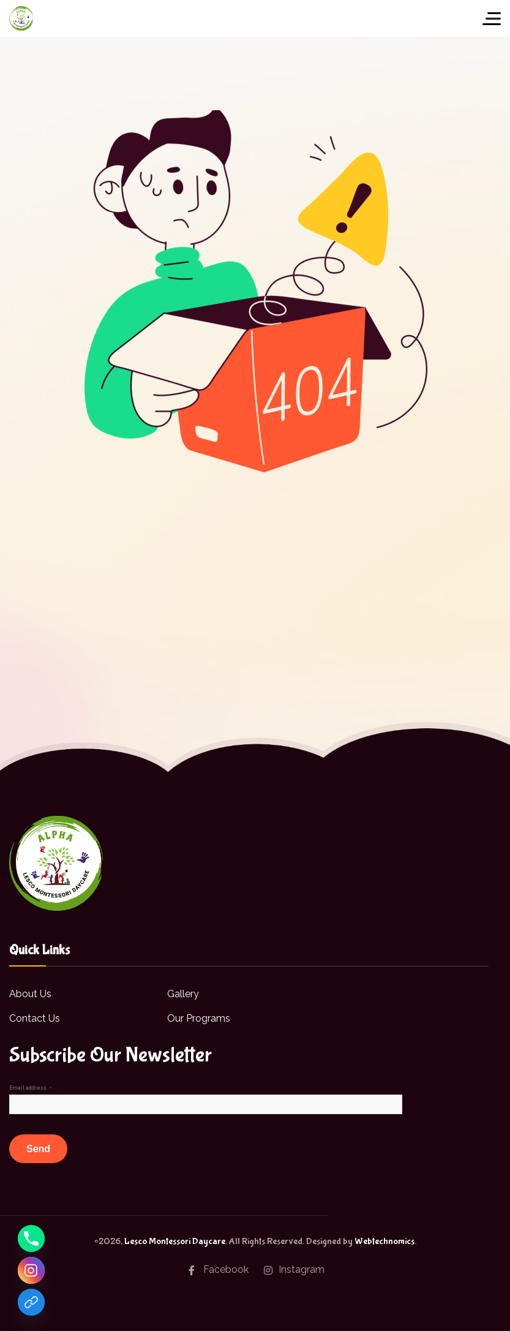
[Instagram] (31, 1270)
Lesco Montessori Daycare (174, 1241)
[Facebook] (31, 1302)
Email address (30, 1088)
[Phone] (31, 1238)
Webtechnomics (384, 1241)
